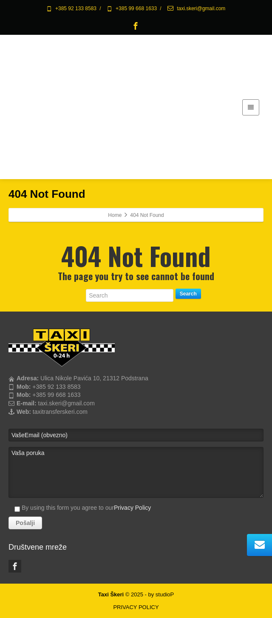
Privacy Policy (132, 507)
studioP (165, 594)
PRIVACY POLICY (136, 607)
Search (188, 294)
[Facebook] (135, 25)
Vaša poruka (136, 472)
